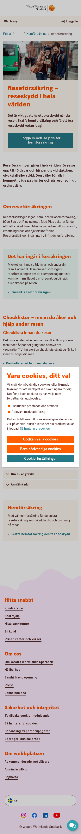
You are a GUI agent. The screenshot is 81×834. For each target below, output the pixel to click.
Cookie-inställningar (40, 458)
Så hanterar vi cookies (35, 428)
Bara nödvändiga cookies (40, 449)
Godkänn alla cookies (40, 439)
